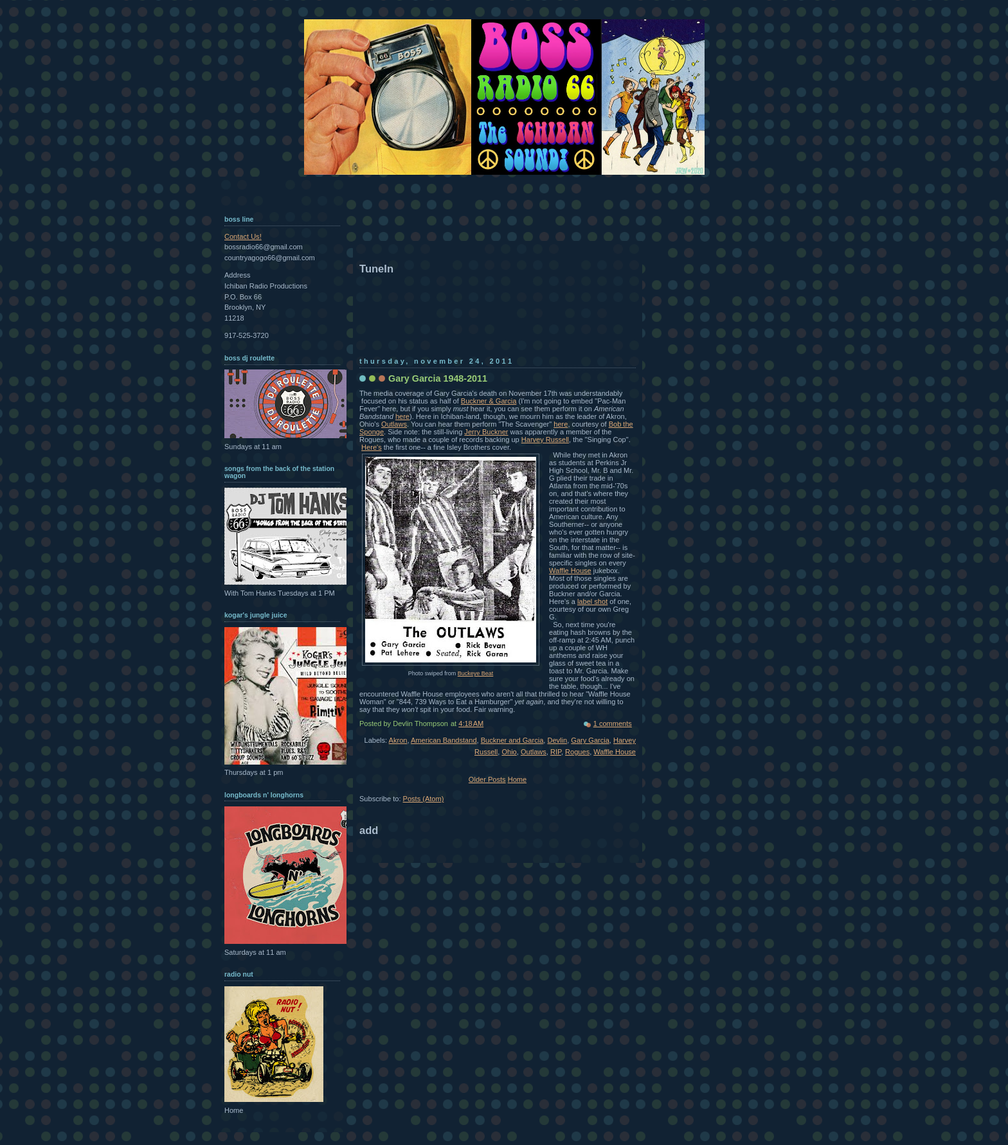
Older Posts (487, 779)
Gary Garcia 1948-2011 (437, 378)
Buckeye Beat (476, 673)
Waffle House (570, 570)
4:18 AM (470, 723)
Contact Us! (243, 236)
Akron (398, 740)
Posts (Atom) (423, 799)
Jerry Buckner (486, 432)
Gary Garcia (590, 740)
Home (517, 779)
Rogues (577, 752)
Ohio (508, 752)
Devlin (557, 740)
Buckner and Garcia (512, 740)
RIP (555, 752)
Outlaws (394, 424)
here (402, 416)
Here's (371, 447)
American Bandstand (444, 740)
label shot (592, 601)
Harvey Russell (545, 439)
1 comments (612, 723)
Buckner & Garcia (489, 401)
